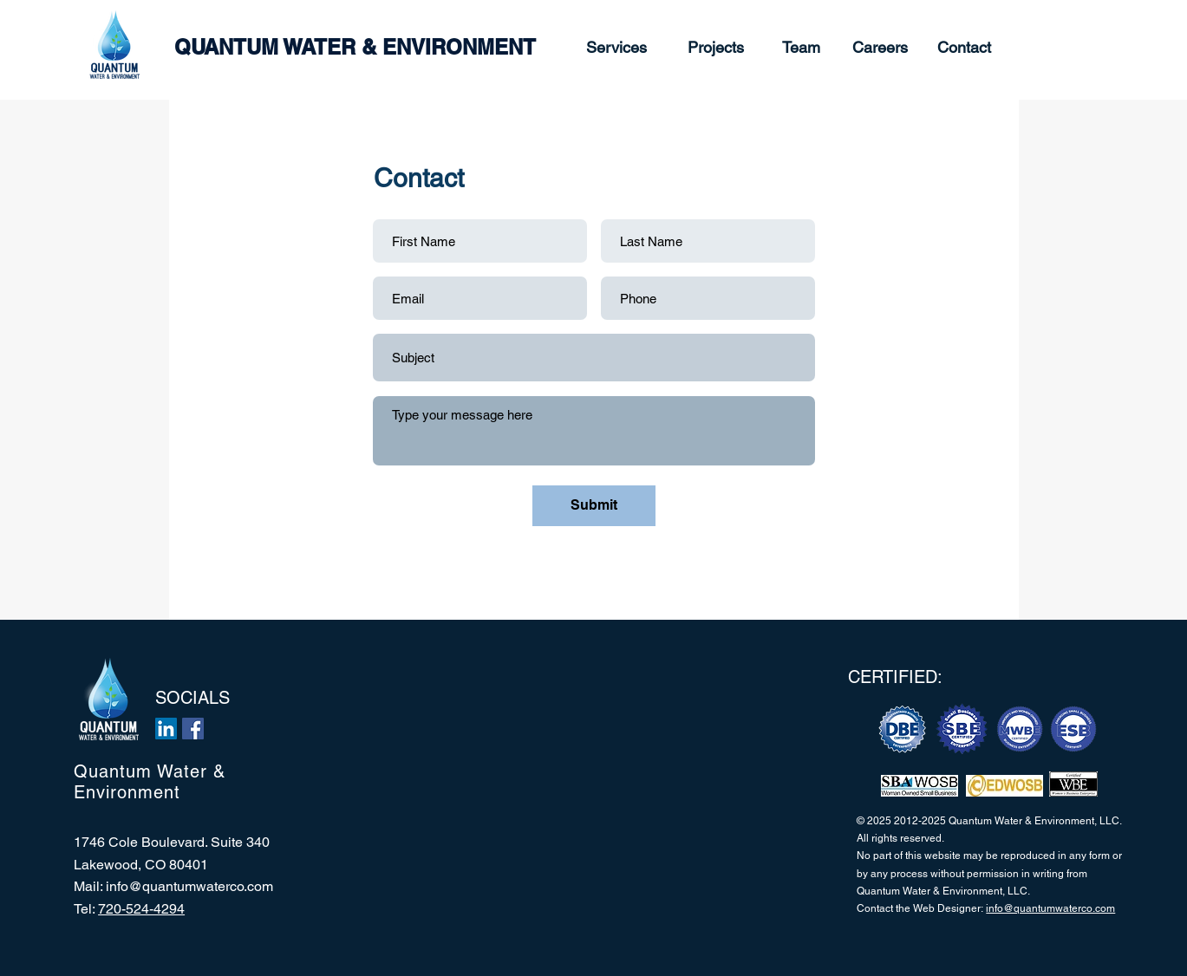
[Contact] (964, 47)
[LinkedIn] (166, 728)
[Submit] (593, 505)
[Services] (617, 47)
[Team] (801, 47)
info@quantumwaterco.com (189, 886)
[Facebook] (193, 728)
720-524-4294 (141, 909)
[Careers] (880, 47)
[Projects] (716, 47)
